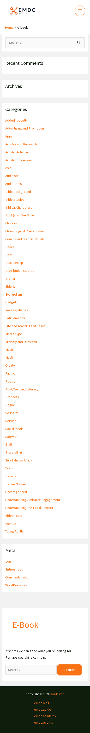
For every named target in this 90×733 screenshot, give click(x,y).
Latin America (15, 318)
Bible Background (18, 191)
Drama (10, 278)
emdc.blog (41, 703)
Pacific (10, 373)
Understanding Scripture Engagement (32, 500)
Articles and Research (21, 144)
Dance (10, 247)
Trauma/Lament (16, 484)
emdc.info (57, 694)
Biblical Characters (18, 207)
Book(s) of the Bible (19, 215)
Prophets (12, 397)
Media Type (13, 334)
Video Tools (13, 515)
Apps (9, 136)
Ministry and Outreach (21, 342)
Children (11, 223)
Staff (8, 444)
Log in (9, 561)
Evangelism (13, 294)
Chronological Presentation (25, 231)
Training (10, 476)
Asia (8, 168)
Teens (9, 468)
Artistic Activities (17, 152)
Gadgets (11, 302)
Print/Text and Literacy (21, 389)
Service (10, 421)
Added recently (16, 120)
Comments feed (17, 577)
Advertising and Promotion (24, 128)
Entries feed (14, 569)
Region (10, 405)
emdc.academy (45, 716)
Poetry (10, 381)
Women (10, 523)
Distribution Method (19, 270)
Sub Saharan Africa (18, 460)
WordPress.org (16, 585)
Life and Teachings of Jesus (25, 326)
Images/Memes (16, 310)
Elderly (10, 286)
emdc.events (43, 722)
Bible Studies (14, 199)
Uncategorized (16, 492)
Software (11, 437)
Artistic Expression (19, 160)
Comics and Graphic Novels (25, 239)
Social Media (14, 429)
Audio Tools (13, 184)
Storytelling (13, 452)
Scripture (12, 413)
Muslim (10, 357)
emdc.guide (42, 709)
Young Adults (14, 531)
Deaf (8, 255)
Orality (10, 365)
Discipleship (14, 262)
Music (9, 349)
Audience (12, 176)
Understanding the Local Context (29, 508)
